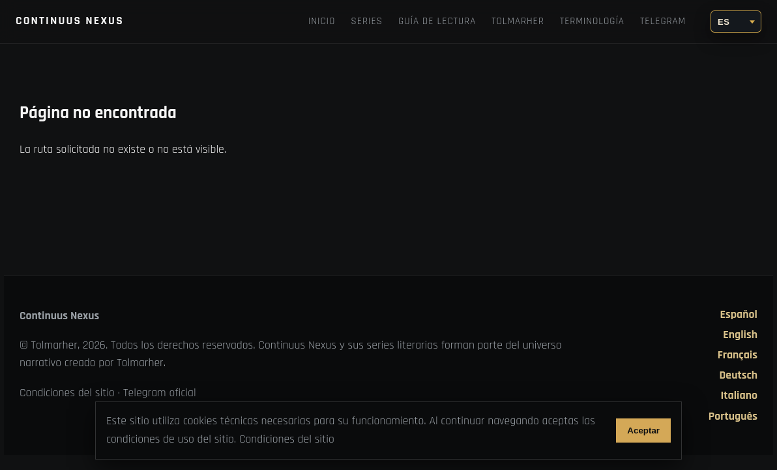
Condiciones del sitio (67, 393)
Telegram (663, 21)
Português (733, 416)
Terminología (592, 21)
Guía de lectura (437, 21)
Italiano (739, 395)
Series (367, 21)
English (740, 335)
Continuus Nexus (70, 21)
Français (737, 355)
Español (738, 314)
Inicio (321, 21)
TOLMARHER (517, 21)
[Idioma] (736, 21)
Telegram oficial (159, 393)
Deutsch (738, 375)
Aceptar (643, 430)
